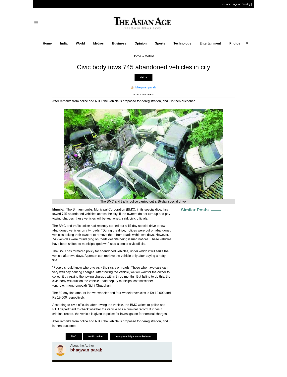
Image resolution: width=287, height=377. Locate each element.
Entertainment (210, 43)
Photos (234, 43)
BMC (74, 336)
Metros (98, 43)
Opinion (140, 43)
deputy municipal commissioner (133, 336)
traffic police (95, 336)
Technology (182, 43)
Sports (160, 43)
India (63, 43)
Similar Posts (195, 209)
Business (119, 43)
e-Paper (227, 4)
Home (47, 43)
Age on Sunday (242, 4)
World (80, 43)
